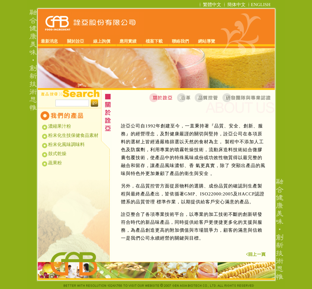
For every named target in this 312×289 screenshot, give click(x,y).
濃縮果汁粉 (59, 126)
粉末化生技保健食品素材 (73, 135)
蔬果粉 (54, 162)
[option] (156, 68)
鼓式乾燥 (57, 153)
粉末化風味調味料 (66, 144)
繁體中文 (212, 4)
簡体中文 (236, 4)
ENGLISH (260, 4)
